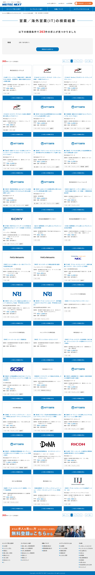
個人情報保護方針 (84, 557)
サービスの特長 (63, 548)
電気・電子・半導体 (7, 553)
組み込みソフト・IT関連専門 (28, 553)
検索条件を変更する (47, 49)
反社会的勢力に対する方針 (86, 564)
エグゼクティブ (25, 560)
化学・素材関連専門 (26, 550)
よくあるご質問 (63, 555)
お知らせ (62, 3)
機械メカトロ (6, 555)
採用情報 (70, 3)
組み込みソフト (6, 560)
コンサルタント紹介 (36, 9)
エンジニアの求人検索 (28, 13)
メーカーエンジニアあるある (86, 548)
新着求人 (5, 550)
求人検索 (5, 546)
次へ (90, 61)
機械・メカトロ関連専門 (27, 548)
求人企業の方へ (53, 3)
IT (3, 562)
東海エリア (24, 555)
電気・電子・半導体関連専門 (28, 546)
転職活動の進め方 (47, 546)
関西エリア (24, 557)
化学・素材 (5, 557)
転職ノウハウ (59, 9)
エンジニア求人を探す (13, 9)
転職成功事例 (63, 550)
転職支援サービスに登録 (83, 3)
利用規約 (82, 560)
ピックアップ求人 (7, 548)
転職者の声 (62, 553)
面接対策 (45, 550)
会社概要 (62, 546)
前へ (64, 61)
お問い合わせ (83, 562)
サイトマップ (83, 567)
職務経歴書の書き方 (47, 548)
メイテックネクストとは (81, 9)
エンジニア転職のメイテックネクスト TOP (11, 13)
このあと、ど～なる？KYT (85, 546)
